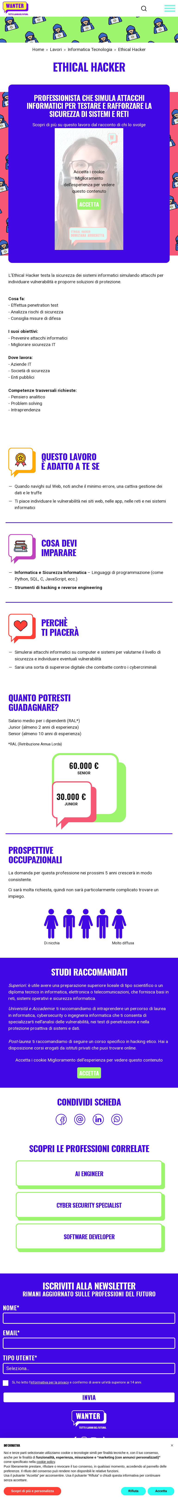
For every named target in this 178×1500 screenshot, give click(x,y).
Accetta (89, 204)
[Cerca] (144, 8)
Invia (89, 1397)
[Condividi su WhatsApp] (116, 1119)
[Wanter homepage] (15, 8)
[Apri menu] (170, 8)
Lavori (56, 49)
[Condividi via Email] (79, 1119)
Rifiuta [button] (133, 1491)
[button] (172, 1445)
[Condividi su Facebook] (61, 1119)
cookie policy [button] (46, 1462)
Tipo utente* (20, 1357)
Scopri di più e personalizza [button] (32, 1491)
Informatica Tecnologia (90, 49)
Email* (11, 1332)
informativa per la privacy (50, 1382)
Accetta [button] (161, 1491)
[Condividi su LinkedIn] (98, 1119)
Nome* (11, 1307)
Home (38, 49)
